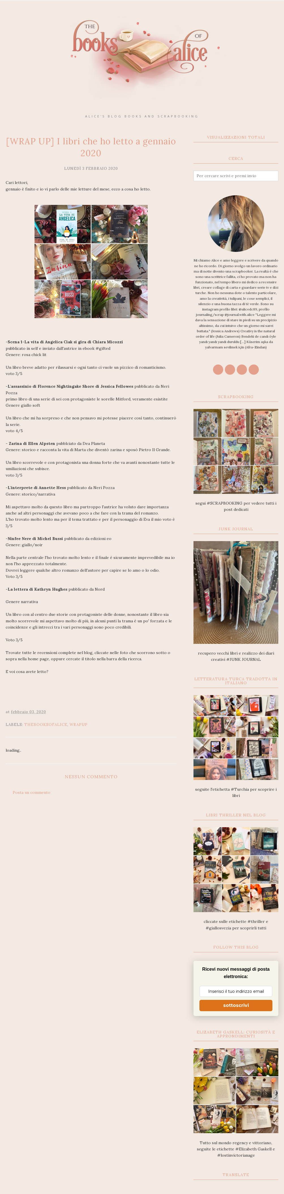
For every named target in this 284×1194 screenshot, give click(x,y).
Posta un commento (31, 792)
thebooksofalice (45, 724)
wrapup (79, 724)
